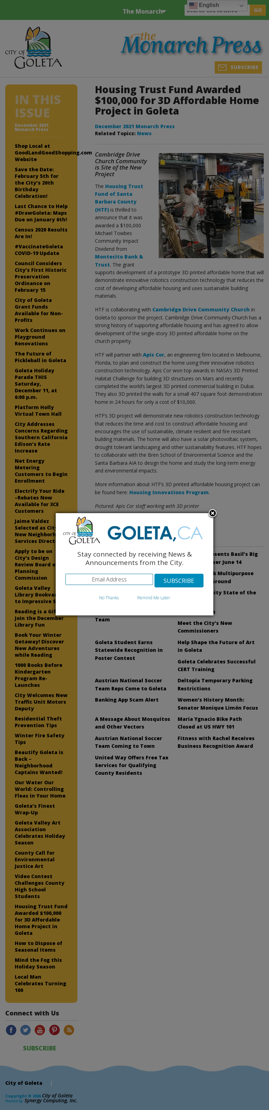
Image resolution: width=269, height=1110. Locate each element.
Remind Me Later (153, 598)
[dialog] (134, 564)
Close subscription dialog (212, 514)
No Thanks (109, 598)
